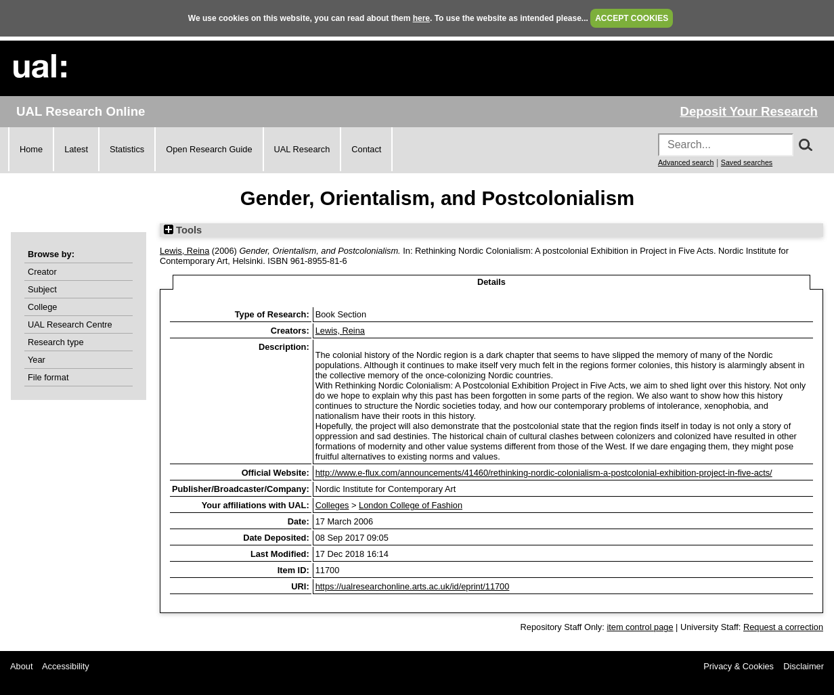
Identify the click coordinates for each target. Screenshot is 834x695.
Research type (56, 342)
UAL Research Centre (70, 324)
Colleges (332, 505)
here (421, 18)
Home (31, 149)
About (21, 666)
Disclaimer (803, 666)
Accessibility (65, 666)
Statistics (127, 149)
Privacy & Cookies (738, 666)
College (42, 307)
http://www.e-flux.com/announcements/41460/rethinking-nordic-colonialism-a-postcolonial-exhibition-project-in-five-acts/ (543, 473)
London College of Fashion (410, 505)
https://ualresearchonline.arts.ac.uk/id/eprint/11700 (412, 586)
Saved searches (746, 162)
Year (36, 360)
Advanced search (686, 162)
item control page (640, 627)
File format (48, 377)
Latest (76, 149)
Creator (42, 272)
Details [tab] (491, 282)
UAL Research (302, 149)
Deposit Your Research (749, 111)
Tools (183, 230)
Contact (366, 149)
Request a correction (783, 627)
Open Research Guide (209, 149)
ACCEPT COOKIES (631, 18)
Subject (42, 289)
